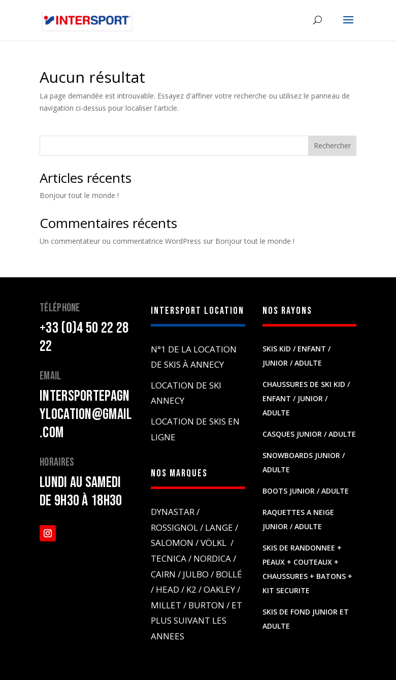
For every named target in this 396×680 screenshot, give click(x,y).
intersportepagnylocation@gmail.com (86, 414)
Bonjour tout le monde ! (79, 195)
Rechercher (332, 145)
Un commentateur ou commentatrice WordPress (120, 241)
